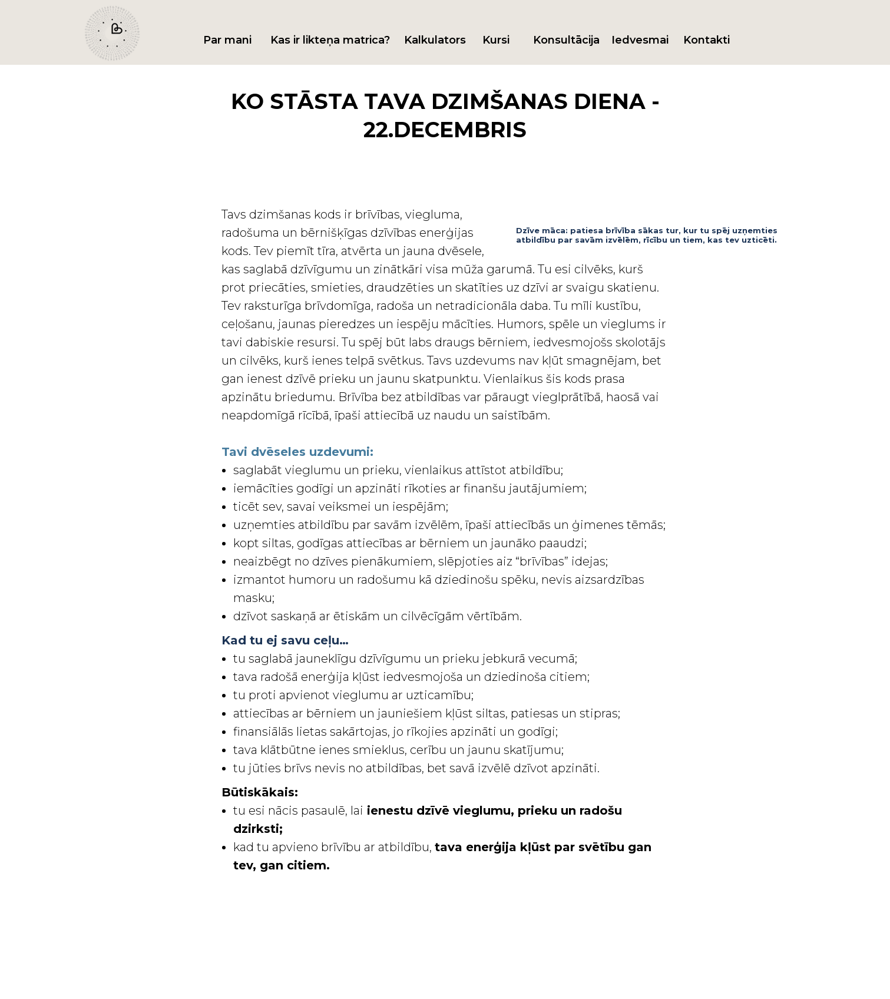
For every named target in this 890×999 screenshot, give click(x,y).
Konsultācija (566, 40)
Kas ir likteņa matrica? (330, 40)
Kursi (495, 40)
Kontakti (706, 40)
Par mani (227, 40)
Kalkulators (435, 40)
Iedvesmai (640, 40)
